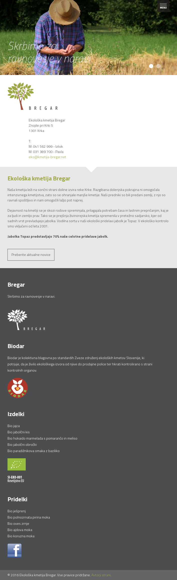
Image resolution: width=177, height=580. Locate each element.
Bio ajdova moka (19, 529)
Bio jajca (13, 425)
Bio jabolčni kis (18, 432)
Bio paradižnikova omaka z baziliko (33, 450)
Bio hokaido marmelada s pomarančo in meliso (42, 438)
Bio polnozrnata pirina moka (28, 517)
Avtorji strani (101, 575)
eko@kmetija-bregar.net (47, 156)
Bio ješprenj (16, 511)
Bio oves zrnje (18, 523)
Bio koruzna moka (20, 536)
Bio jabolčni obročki (22, 444)
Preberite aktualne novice (30, 254)
